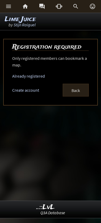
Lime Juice (20, 19)
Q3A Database (52, 212)
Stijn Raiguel (25, 24)
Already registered (28, 76)
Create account (25, 90)
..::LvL (45, 207)
